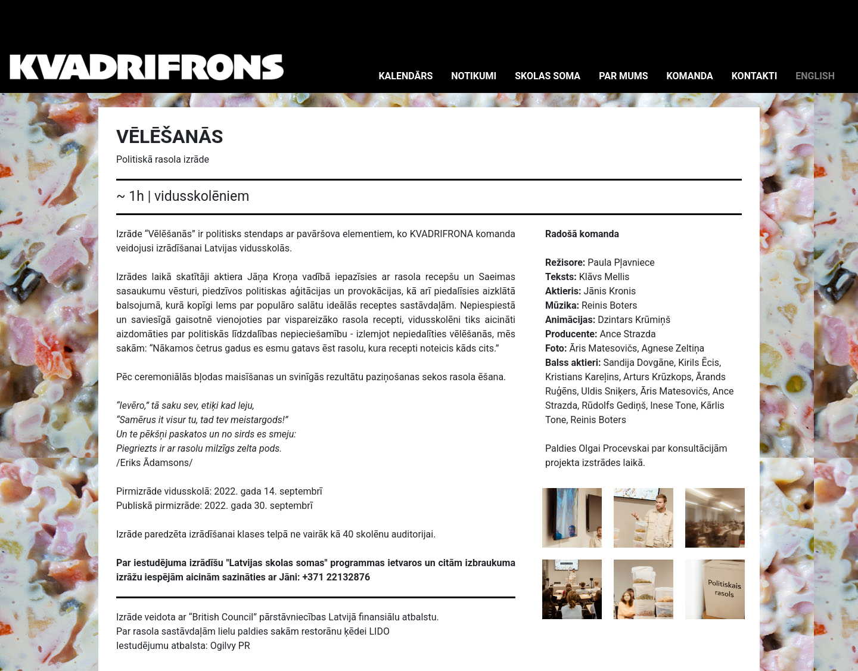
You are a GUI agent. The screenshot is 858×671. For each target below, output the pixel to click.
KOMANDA (690, 76)
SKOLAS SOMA (547, 76)
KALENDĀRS (405, 76)
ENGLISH (815, 76)
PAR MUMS (623, 76)
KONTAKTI (755, 76)
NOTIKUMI (473, 76)
